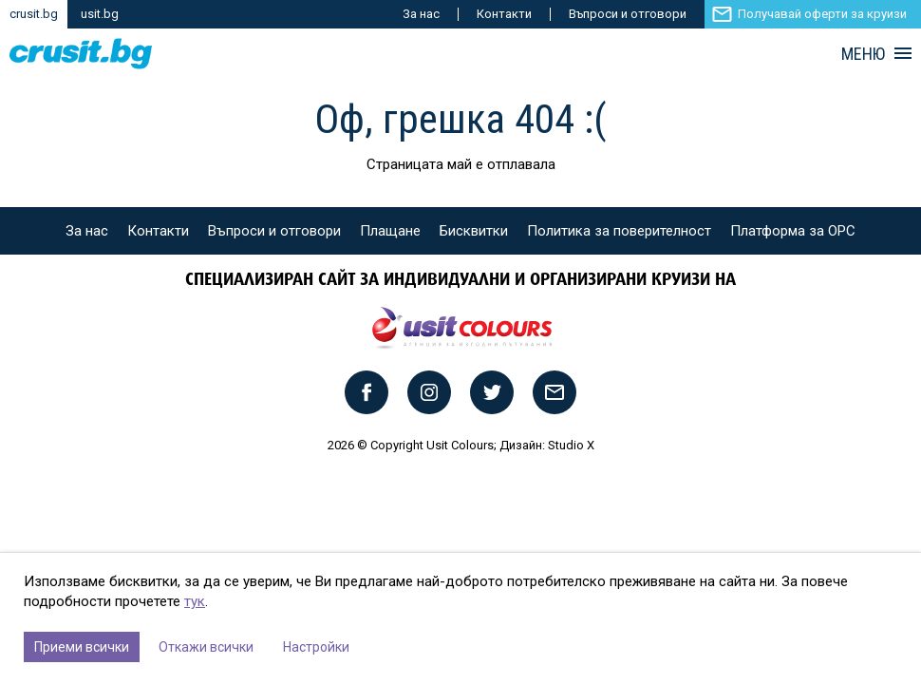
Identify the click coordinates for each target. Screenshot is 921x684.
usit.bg (100, 14)
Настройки (316, 647)
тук (194, 601)
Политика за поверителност (619, 230)
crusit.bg (33, 14)
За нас (421, 14)
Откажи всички (206, 647)
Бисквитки (474, 230)
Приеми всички (81, 647)
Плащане (390, 230)
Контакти (504, 14)
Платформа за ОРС (792, 230)
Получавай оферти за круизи (822, 14)
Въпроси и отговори (627, 14)
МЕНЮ (863, 54)
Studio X (571, 445)
